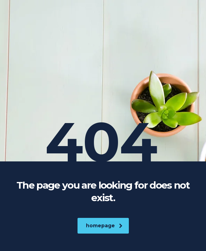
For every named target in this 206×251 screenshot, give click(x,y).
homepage (104, 225)
